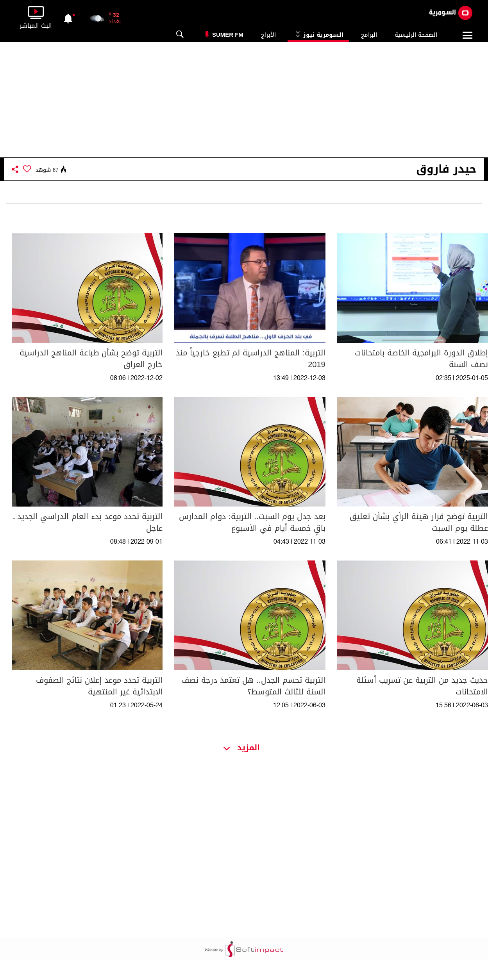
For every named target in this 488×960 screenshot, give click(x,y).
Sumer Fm (227, 34)
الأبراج (268, 34)
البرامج (369, 34)
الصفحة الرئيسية (416, 34)
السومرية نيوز (318, 34)
